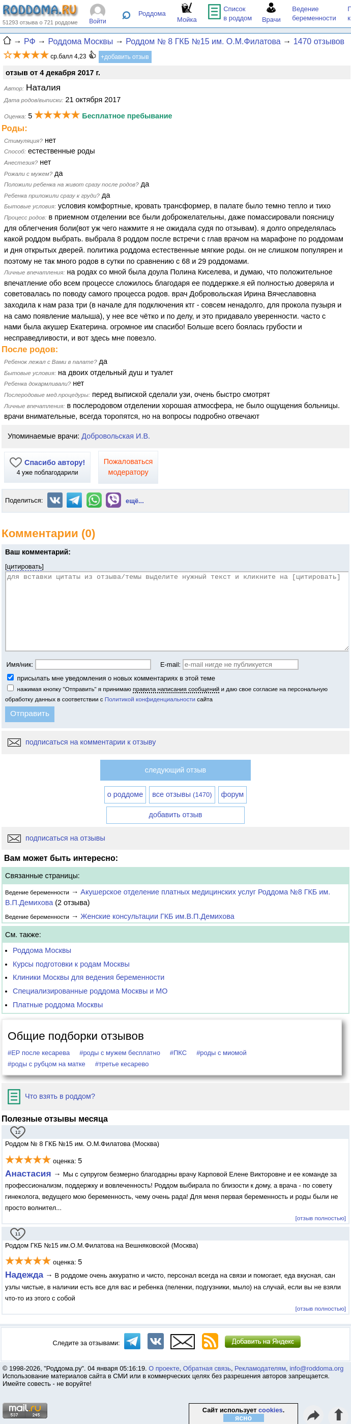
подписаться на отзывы (56, 838)
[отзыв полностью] (321, 1218)
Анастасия (29, 1173)
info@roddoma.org (316, 1368)
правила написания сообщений (176, 689)
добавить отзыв (175, 815)
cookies (270, 1410)
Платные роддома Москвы (58, 1005)
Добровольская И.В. (115, 436)
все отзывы (182, 794)
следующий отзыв (175, 770)
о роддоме (125, 794)
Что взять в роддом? (51, 1096)
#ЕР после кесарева (39, 1053)
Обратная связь (207, 1368)
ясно (243, 1418)
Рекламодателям (260, 1368)
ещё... (135, 501)
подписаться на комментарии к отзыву (82, 742)
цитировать (24, 566)
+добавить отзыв (125, 56)
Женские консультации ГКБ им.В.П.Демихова (157, 916)
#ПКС (178, 1053)
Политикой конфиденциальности (150, 699)
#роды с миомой (221, 1053)
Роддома (152, 13)
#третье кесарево (122, 1064)
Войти (97, 21)
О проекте (164, 1368)
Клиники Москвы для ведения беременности (88, 977)
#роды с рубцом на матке (46, 1064)
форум (232, 794)
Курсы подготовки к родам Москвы (71, 964)
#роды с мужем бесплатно (119, 1053)
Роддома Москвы (42, 950)
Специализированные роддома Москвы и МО (90, 991)
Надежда (24, 1275)
